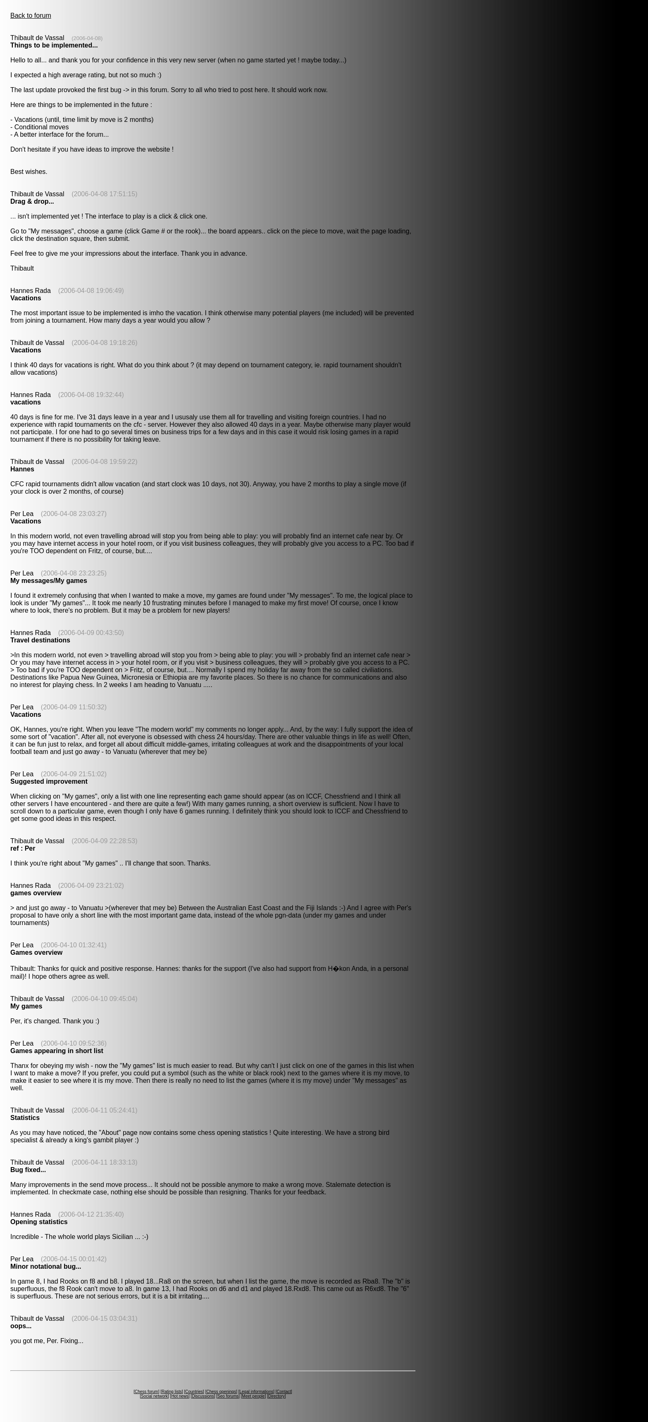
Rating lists (172, 1391)
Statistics (25, 1117)
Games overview (36, 952)
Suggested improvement (49, 781)
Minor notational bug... (45, 1266)
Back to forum (30, 15)
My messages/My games (48, 580)
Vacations (25, 298)
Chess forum (146, 1391)
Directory (276, 1396)
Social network (154, 1396)
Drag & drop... (32, 201)
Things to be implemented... (54, 45)
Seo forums (227, 1396)
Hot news (179, 1396)
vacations (25, 402)
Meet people (253, 1396)
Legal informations (256, 1391)
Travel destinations (40, 640)
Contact (284, 1391)
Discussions (203, 1396)
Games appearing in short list (56, 1050)
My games (26, 1006)
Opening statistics (39, 1221)
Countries (194, 1391)
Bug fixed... (28, 1169)
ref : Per (22, 848)
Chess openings (221, 1391)
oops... (21, 1325)
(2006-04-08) (86, 38)
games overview (36, 892)
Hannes (22, 469)
